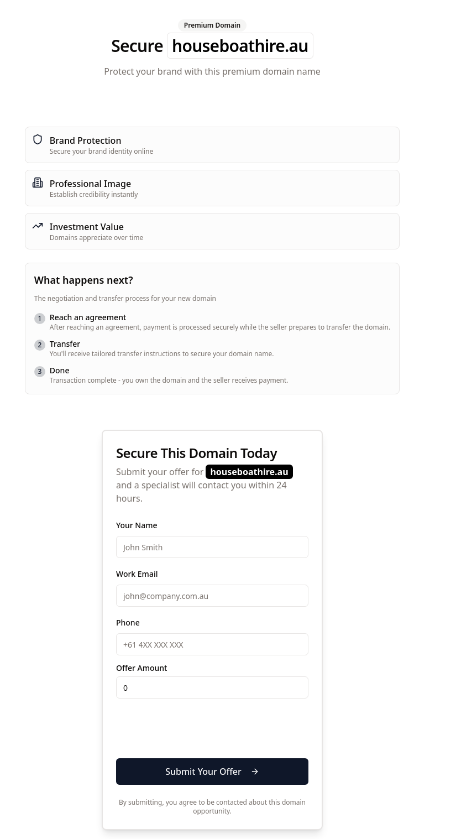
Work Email (137, 574)
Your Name (137, 525)
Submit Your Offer (212, 771)
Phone (128, 622)
